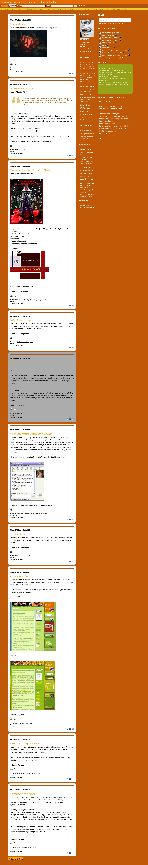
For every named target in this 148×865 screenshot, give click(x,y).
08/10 (90, 68)
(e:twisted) (45, 457)
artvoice (82, 130)
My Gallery (83, 47)
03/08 (84, 75)
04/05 (84, 97)
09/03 (89, 117)
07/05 (85, 95)
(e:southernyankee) (32, 229)
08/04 (83, 104)
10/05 (85, 92)
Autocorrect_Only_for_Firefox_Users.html (29, 773)
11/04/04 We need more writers (86, 158)
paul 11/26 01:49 (104, 78)
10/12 (81, 64)
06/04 (82, 108)
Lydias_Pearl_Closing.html (25, 342)
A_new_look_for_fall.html (24, 723)
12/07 (93, 75)
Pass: (59, 6)
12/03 (91, 114)
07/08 (90, 73)
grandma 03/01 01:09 (106, 71)
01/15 (84, 62)
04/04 (82, 111)
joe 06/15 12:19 (104, 68)
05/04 (88, 108)
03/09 (90, 71)
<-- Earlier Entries (15, 859)
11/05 (81, 91)
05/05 (81, 97)
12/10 (81, 68)
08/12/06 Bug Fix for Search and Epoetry (86, 169)
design (89, 130)
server (81, 138)
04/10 (81, 71)
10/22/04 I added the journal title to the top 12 (87, 179)
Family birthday (108, 43)
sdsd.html (20, 413)
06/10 (93, 68)
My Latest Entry (85, 42)
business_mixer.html (23, 556)
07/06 (91, 84)
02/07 (84, 82)
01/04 (86, 114)
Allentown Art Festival (110, 40)
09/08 (87, 73)
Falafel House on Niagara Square (114, 50)
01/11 (93, 66)
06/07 (84, 79)
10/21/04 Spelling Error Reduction (85, 187)
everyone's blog (106, 23)
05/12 (87, 64)
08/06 (87, 84)
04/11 (90, 66)
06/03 (81, 119)
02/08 (87, 75)
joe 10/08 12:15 (104, 74)
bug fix (86, 130)
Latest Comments (85, 51)
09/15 (81, 62)
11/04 (89, 99)
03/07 (81, 82)
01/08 (90, 75)
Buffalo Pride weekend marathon (114, 55)
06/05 (90, 94)
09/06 (84, 84)
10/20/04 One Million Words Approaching (87, 195)
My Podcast (83, 44)
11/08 (81, 73)
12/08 (93, 71)
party (85, 136)
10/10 (87, 68)
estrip (83, 133)
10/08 (84, 73)
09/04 (87, 102)
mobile (12, 6)
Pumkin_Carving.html (23, 68)
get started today (47, 2)
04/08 (81, 75)
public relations (90, 136)
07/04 (88, 105)
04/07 (91, 79)
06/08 (93, 73)
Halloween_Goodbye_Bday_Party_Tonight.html (31, 300)
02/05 (93, 97)
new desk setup (108, 35)
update (85, 138)
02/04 (82, 114)
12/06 (92, 82)
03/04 (87, 111)
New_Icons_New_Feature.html (26, 847)
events (88, 133)
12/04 (85, 99)
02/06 (86, 89)
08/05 (81, 94)
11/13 (90, 62)
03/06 (82, 89)
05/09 (87, 71)
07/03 (92, 117)
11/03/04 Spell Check (87, 161)
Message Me (84, 39)
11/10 (84, 68)
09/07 (88, 77)
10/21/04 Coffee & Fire (87, 183)
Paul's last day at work (110, 38)
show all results (119, 23)
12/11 (81, 66)
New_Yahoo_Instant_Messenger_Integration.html (32, 513)
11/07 (81, 77)
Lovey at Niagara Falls (110, 33)
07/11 (87, 66)
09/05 (90, 92)
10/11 (84, 66)
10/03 (86, 117)
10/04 (82, 102)
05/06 (86, 86)
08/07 (92, 77)
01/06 (89, 89)
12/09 (84, 71)
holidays (92, 133)
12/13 (87, 62)
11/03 (82, 117)
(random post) (104, 58)
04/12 (90, 64)
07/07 (81, 79)
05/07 (87, 79)
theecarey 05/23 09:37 (106, 76)
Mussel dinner (107, 48)
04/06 (91, 86)
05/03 (84, 119)
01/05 (81, 99)
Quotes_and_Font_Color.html (26, 150)
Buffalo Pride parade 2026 (112, 53)
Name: (31, 6)
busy (103, 45)
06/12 (84, 64)
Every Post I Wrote (86, 49)
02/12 (93, 64)
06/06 (81, 87)
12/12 (93, 62)
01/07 (88, 82)
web (88, 138)
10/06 (81, 84)
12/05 (93, 89)
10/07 (84, 77)
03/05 (89, 97)
